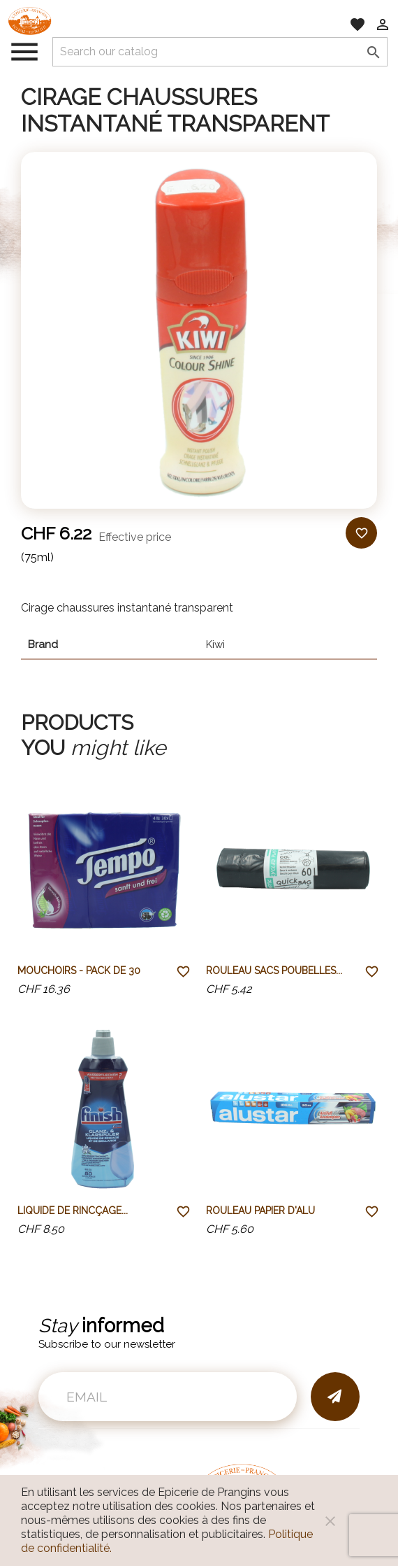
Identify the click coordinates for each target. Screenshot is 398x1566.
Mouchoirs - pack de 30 (78, 970)
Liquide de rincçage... (72, 1210)
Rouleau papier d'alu (260, 1210)
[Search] (220, 51)
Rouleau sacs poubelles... (274, 970)
